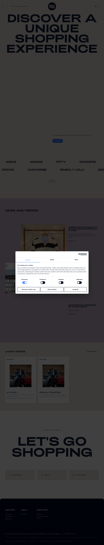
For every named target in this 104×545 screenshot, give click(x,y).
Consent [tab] (27, 260)
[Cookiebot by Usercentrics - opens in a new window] (80, 254)
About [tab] (76, 259)
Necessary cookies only (29, 289)
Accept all (75, 289)
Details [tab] (52, 259)
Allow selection (52, 289)
